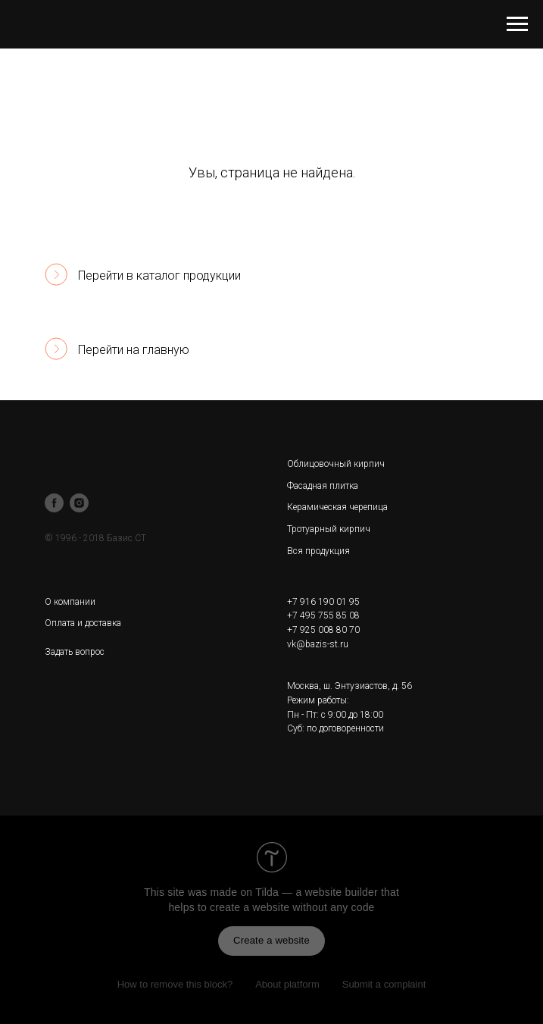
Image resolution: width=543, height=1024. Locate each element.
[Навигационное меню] (517, 24)
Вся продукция (318, 551)
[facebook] (54, 502)
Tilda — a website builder (316, 892)
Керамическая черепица (337, 507)
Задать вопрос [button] (75, 652)
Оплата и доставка (83, 623)
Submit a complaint (384, 984)
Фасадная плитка (322, 486)
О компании (70, 602)
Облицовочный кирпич (336, 464)
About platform (287, 984)
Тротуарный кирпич (328, 529)
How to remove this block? (174, 984)
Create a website (271, 940)
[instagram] (79, 502)
